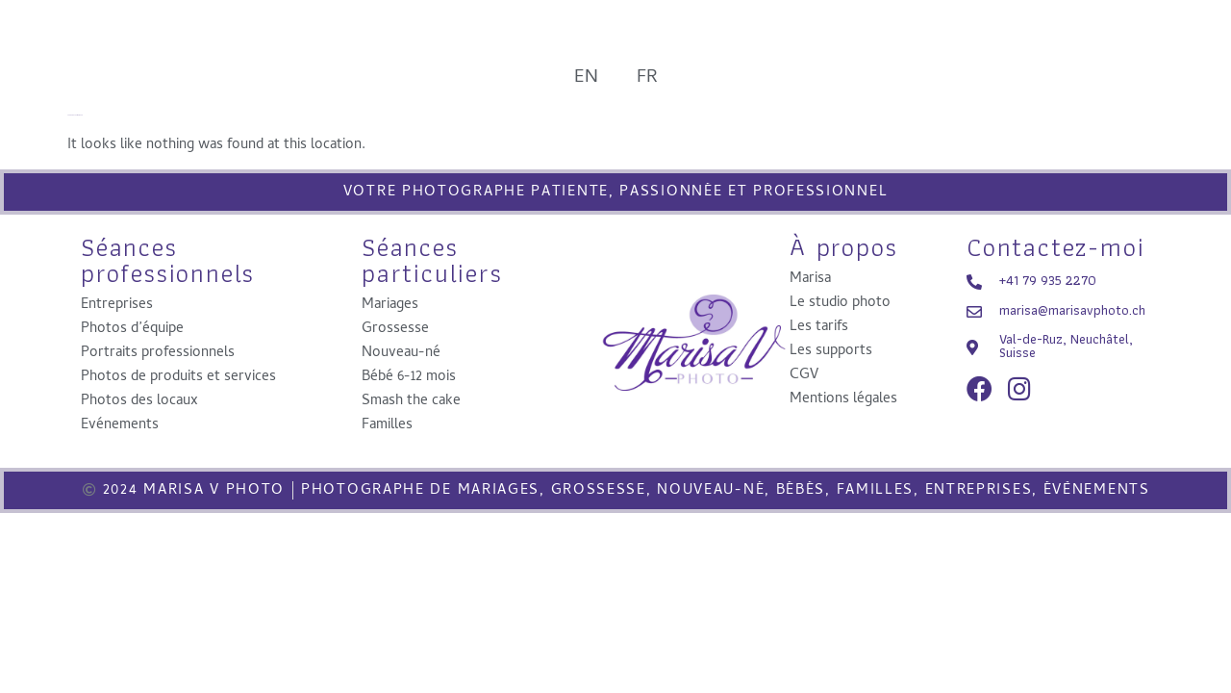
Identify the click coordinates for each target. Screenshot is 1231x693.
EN (586, 75)
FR (647, 75)
